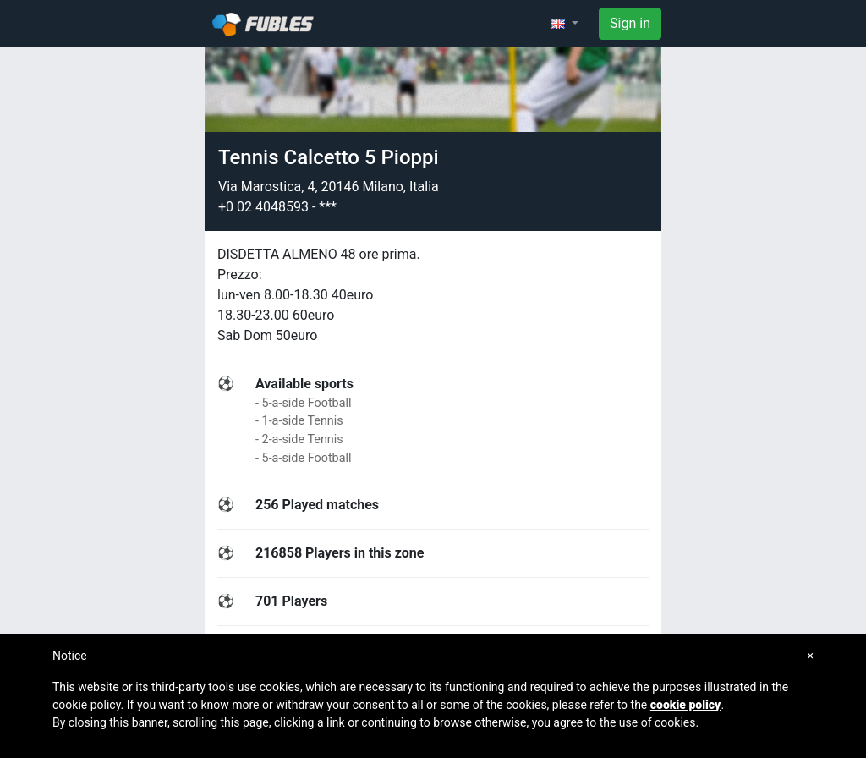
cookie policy (685, 704)
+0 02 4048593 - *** (277, 207)
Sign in (630, 23)
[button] (565, 24)
